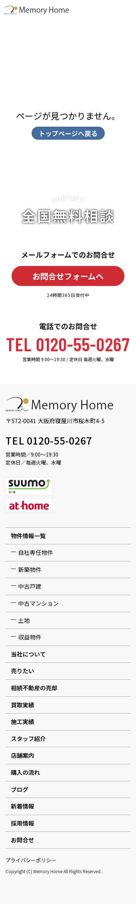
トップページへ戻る (68, 133)
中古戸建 (29, 586)
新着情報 (22, 806)
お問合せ (22, 839)
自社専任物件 (35, 552)
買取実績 (22, 704)
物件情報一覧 (28, 535)
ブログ (19, 789)
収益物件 (29, 637)
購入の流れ (25, 772)
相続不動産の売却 (34, 687)
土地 (24, 620)
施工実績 (22, 721)
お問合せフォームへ (68, 276)
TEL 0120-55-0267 (68, 343)
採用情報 (22, 823)
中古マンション (38, 603)
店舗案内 (22, 755)
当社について (28, 654)
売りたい (22, 670)
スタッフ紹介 (28, 738)
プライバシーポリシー (30, 860)
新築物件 (29, 569)
